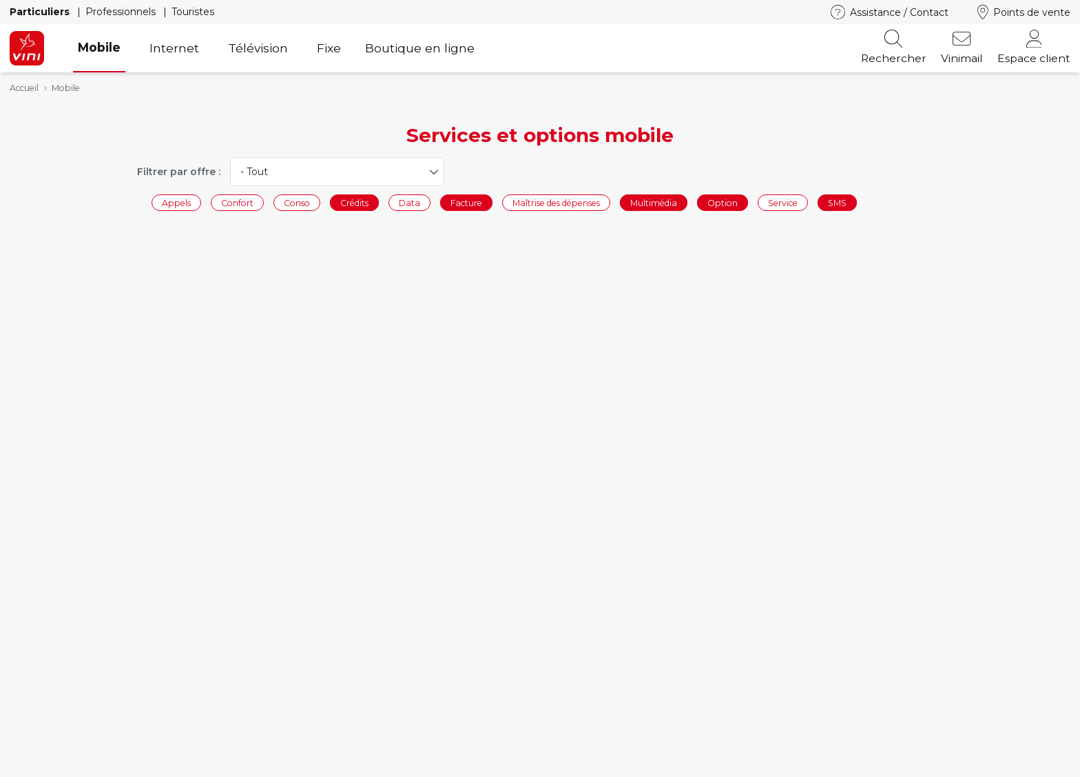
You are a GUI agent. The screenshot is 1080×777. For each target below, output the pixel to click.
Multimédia (653, 202)
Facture (466, 202)
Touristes (193, 12)
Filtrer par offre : (178, 171)
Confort (237, 202)
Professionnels (121, 12)
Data (409, 202)
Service (783, 202)
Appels (176, 202)
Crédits (354, 202)
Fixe (329, 48)
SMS (837, 202)
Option (722, 202)
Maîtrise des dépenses (556, 202)
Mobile (99, 47)
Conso (297, 202)
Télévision (258, 48)
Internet (174, 48)
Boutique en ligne (420, 48)
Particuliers (41, 12)
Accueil (24, 88)
